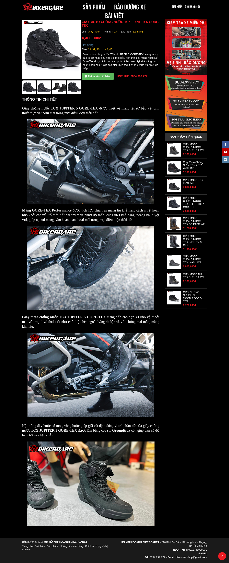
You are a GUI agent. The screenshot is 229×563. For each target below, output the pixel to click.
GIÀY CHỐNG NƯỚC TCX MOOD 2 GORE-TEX (192, 297)
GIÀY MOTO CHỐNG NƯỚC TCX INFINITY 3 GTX (192, 241)
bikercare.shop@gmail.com (191, 557)
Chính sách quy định (96, 546)
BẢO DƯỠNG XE (130, 6)
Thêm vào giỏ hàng (97, 76)
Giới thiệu (40, 546)
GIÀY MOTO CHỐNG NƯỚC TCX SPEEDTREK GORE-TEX (193, 203)
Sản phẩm (52, 546)
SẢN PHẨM (94, 6)
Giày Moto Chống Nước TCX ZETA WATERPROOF (193, 165)
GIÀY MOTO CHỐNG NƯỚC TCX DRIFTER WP (194, 221)
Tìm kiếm (177, 6)
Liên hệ (26, 549)
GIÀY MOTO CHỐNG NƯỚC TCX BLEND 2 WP (193, 147)
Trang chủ (27, 546)
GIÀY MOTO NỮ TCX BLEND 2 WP (193, 276)
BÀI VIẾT (114, 15)
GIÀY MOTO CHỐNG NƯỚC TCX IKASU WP (192, 259)
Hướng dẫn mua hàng (71, 546)
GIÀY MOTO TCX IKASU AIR (193, 182)
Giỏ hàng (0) (192, 6)
